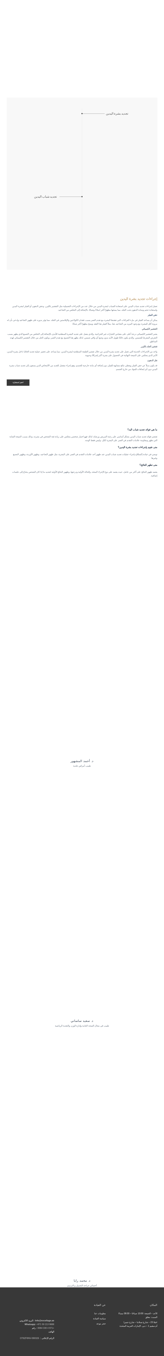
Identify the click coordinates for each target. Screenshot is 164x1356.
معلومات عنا (100, 1313)
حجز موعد (101, 1323)
